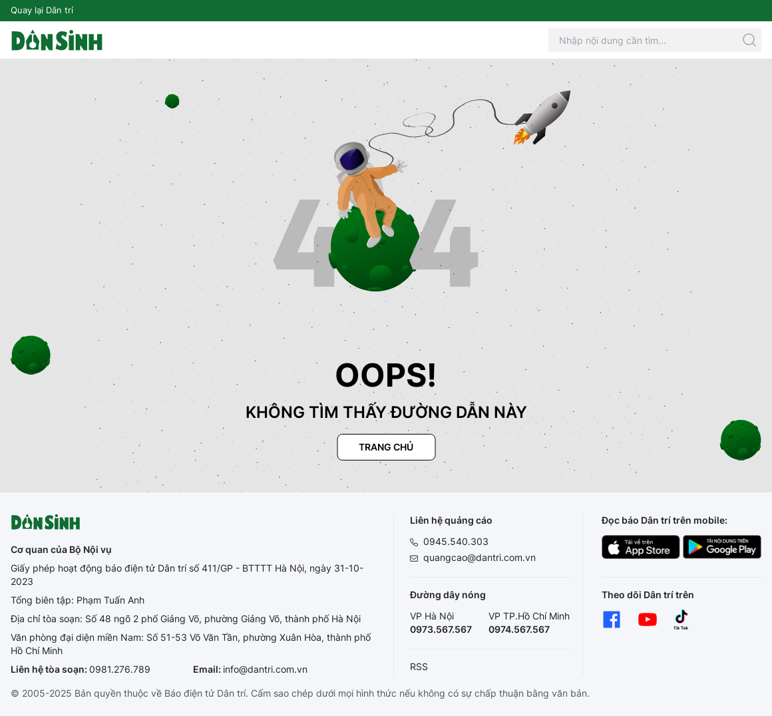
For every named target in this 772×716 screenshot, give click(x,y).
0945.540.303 (455, 541)
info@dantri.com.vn (265, 669)
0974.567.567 (519, 629)
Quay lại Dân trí (42, 10)
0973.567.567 (441, 629)
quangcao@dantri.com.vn (479, 557)
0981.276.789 (119, 669)
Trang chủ (386, 446)
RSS (419, 666)
